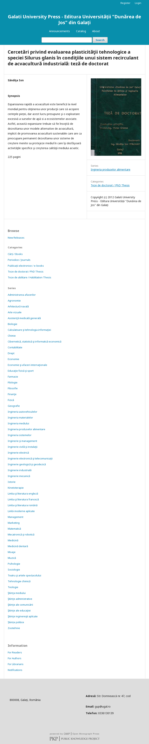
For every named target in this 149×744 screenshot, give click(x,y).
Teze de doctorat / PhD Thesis (110, 185)
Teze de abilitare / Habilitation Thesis (29, 277)
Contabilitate (15, 347)
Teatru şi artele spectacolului (24, 575)
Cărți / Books (15, 254)
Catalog (81, 31)
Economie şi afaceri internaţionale (27, 365)
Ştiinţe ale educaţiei (19, 610)
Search (100, 40)
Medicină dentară (18, 546)
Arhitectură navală (18, 306)
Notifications (15, 670)
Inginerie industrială (19, 470)
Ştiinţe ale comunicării (20, 604)
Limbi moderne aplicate (21, 511)
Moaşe (12, 552)
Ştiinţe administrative (20, 599)
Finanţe (12, 394)
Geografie (14, 406)
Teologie (13, 587)
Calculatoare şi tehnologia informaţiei (29, 330)
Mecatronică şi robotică (21, 534)
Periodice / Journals (19, 260)
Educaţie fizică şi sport (21, 370)
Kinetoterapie (16, 487)
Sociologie (14, 569)
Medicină (13, 540)
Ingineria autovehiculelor (22, 411)
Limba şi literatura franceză (23, 499)
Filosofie (13, 388)
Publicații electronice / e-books (26, 265)
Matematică (14, 528)
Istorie (12, 482)
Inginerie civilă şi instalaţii (22, 447)
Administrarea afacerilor (22, 294)
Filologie (12, 382)
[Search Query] (67, 40)
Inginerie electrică (18, 452)
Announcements (59, 31)
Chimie (12, 335)
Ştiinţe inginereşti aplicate (23, 616)
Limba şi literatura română (22, 505)
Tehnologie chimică (19, 581)
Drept (11, 353)
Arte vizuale (15, 312)
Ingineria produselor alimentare (110, 169)
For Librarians (15, 664)
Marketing (14, 523)
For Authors (14, 658)
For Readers (15, 652)
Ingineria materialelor (20, 417)
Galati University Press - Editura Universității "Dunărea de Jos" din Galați (74, 19)
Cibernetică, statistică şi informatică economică (34, 341)
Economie (13, 359)
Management (15, 517)
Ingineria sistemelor (19, 435)
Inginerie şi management (22, 441)
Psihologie (14, 563)
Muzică (12, 558)
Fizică (11, 400)
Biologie (12, 324)
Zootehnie (14, 628)
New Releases (16, 237)
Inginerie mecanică (19, 476)
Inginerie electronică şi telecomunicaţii (30, 458)
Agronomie (14, 300)
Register (125, 3)
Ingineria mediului (18, 423)
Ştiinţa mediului (17, 593)
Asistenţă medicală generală (24, 318)
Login (138, 3)
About (96, 31)
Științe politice (16, 622)
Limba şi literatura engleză (23, 493)
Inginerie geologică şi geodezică (27, 464)
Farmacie (13, 376)
